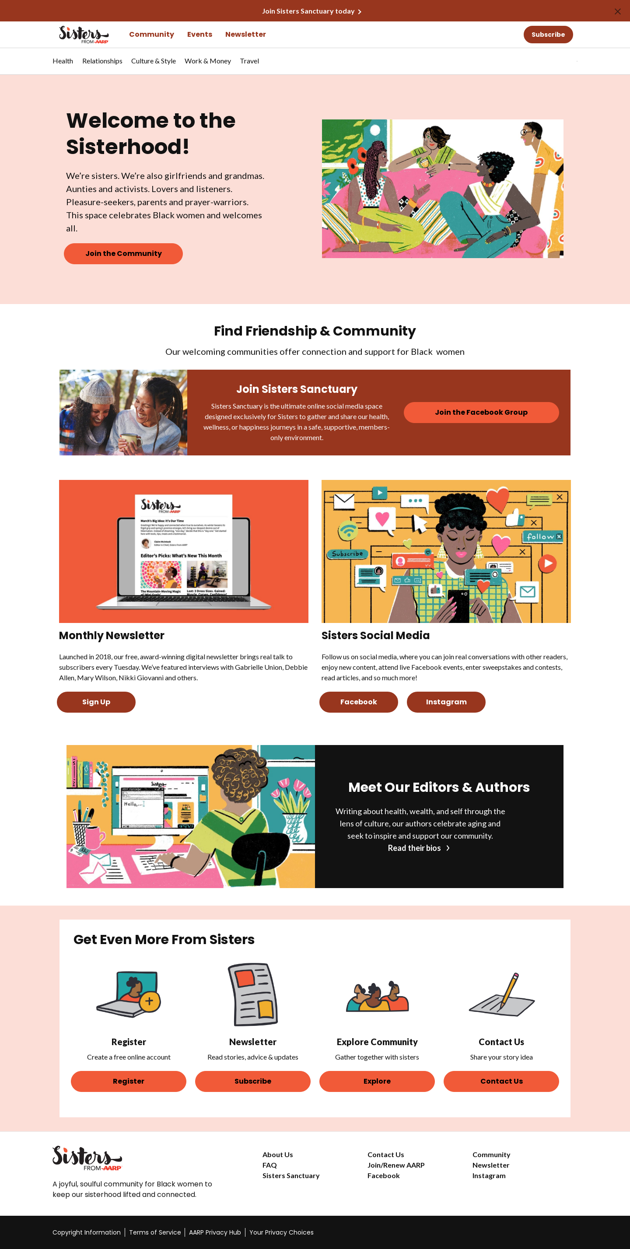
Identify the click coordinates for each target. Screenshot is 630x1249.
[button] (559, 61)
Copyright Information (86, 1232)
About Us (277, 1154)
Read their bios (414, 848)
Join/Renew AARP (396, 1165)
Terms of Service (155, 1232)
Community (151, 34)
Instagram (489, 1175)
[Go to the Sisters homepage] (74, 34)
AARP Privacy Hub (215, 1232)
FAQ (269, 1165)
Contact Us (386, 1154)
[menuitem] (63, 65)
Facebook (384, 1175)
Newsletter (245, 34)
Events (199, 34)
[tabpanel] (562, 61)
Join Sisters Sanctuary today (308, 11)
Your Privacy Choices (281, 1232)
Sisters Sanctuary (291, 1175)
